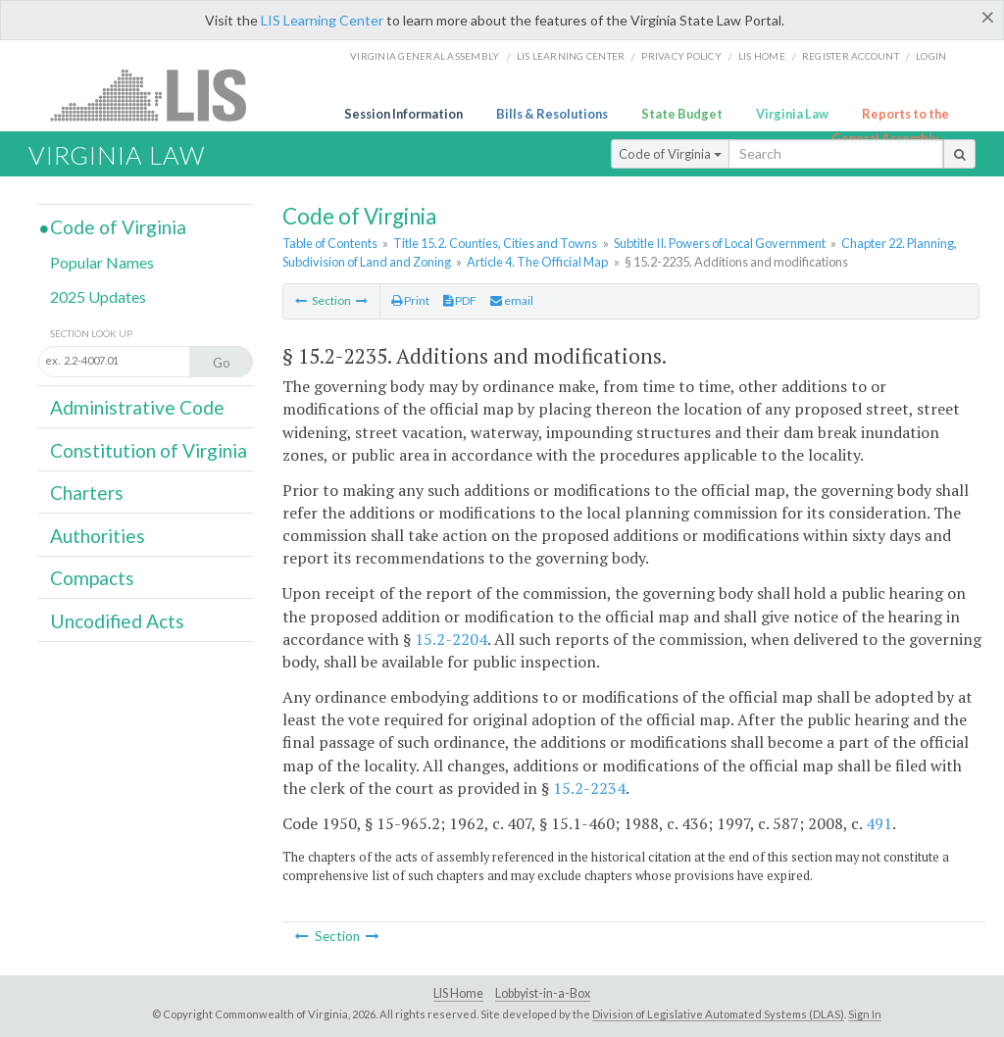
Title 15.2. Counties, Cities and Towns (495, 243)
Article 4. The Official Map (537, 262)
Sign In (864, 1014)
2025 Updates (98, 296)
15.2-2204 (451, 639)
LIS (159, 95)
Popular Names (102, 262)
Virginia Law (792, 114)
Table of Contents (329, 243)
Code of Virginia (670, 154)
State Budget (682, 114)
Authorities (97, 535)
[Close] (987, 16)
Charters (87, 492)
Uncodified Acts (117, 621)
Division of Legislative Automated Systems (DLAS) (718, 1014)
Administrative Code (137, 407)
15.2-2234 (589, 788)
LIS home (761, 56)
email (511, 300)
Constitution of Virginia (148, 450)
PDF (460, 300)
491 (879, 823)
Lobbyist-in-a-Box (542, 993)
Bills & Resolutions (552, 114)
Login (931, 56)
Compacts (92, 578)
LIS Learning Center (322, 20)
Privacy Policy (681, 56)
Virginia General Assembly (424, 56)
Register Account (850, 56)
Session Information (403, 114)
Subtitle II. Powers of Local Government (720, 243)
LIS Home (458, 993)
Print (410, 300)
